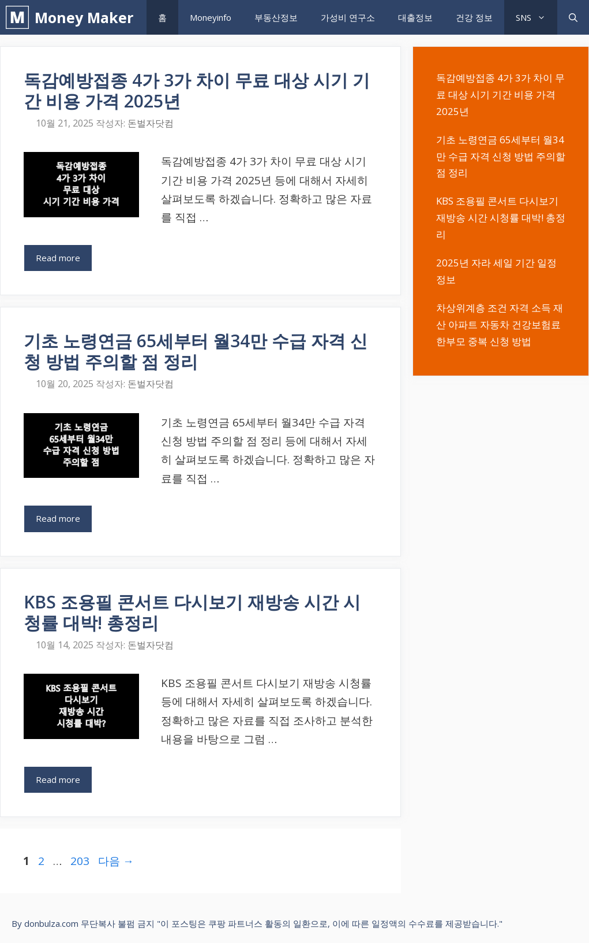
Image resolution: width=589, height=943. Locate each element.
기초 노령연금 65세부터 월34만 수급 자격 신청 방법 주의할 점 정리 (195, 351)
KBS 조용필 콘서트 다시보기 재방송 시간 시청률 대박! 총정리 (192, 612)
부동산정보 (276, 17)
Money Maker (84, 17)
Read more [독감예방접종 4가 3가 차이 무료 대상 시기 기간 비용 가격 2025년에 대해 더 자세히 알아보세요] (58, 257)
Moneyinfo (210, 17)
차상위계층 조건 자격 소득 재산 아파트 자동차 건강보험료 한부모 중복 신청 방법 (499, 324)
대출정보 (415, 17)
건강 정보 (474, 17)
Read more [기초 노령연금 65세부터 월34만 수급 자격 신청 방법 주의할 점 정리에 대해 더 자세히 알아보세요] (58, 518)
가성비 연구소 (348, 17)
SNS (536, 17)
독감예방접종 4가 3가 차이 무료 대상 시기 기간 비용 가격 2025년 (197, 90)
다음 (116, 860)
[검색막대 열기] (573, 17)
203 (79, 860)
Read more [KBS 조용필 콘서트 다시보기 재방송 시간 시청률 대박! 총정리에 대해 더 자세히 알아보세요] (58, 779)
